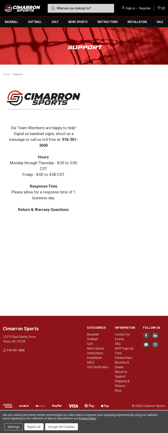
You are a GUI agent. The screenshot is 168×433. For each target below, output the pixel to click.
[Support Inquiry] (124, 197)
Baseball (11, 22)
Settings (13, 427)
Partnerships (123, 358)
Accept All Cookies (61, 427)
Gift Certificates (97, 367)
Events (119, 339)
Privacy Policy (87, 418)
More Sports (78, 22)
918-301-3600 (16, 350)
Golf (55, 22)
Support (120, 376)
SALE (160, 22)
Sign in (130, 8)
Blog (118, 390)
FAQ (118, 344)
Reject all (33, 427)
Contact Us (122, 334)
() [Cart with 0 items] (161, 8)
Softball (35, 22)
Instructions (108, 22)
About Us (121, 372)
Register (145, 8)
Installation (137, 22)
